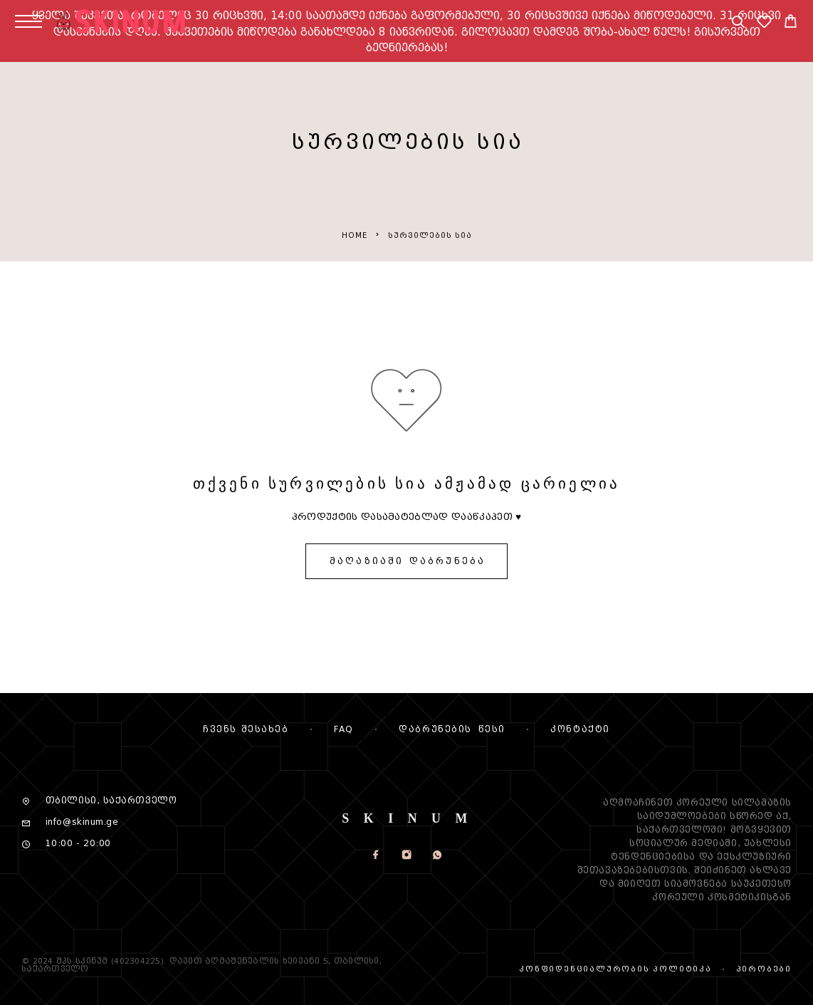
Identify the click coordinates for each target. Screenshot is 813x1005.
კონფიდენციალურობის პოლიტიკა (615, 969)
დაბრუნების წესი (452, 729)
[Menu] (28, 21)
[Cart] (790, 23)
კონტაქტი (579, 729)
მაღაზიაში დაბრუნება (408, 561)
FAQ (344, 729)
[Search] (737, 24)
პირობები (764, 969)
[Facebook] (375, 856)
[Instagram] (406, 856)
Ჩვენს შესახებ (245, 729)
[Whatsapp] (436, 856)
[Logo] (131, 21)
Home (354, 235)
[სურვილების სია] (764, 24)
